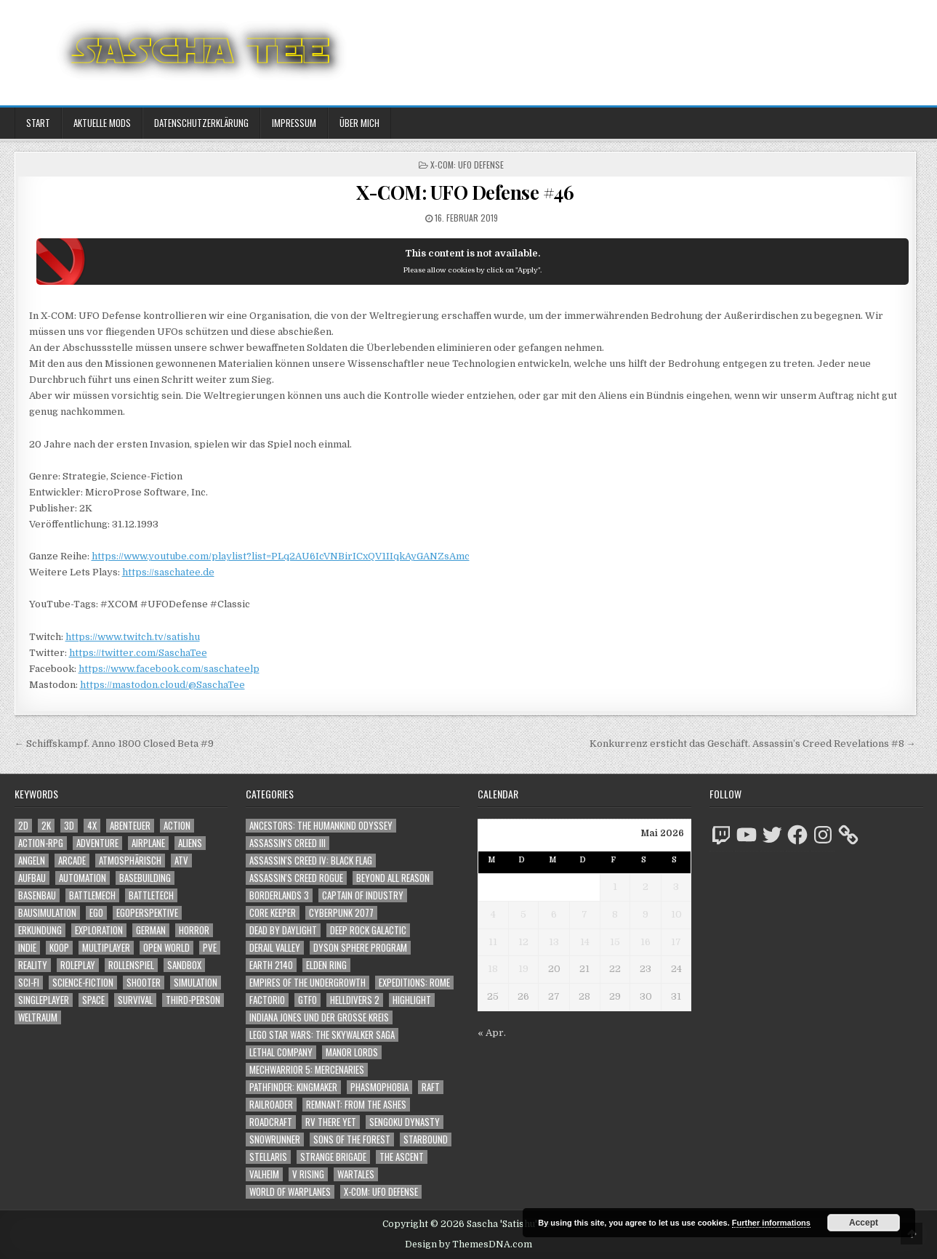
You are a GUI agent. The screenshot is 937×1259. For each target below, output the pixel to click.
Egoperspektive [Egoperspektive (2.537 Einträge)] (147, 913)
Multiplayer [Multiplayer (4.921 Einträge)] (106, 948)
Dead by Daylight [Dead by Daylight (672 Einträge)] (283, 930)
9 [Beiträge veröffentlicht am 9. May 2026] (645, 914)
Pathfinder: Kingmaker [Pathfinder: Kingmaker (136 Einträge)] (293, 1087)
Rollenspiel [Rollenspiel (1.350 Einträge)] (131, 965)
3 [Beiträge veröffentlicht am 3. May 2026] (676, 886)
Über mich (359, 123)
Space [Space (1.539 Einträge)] (93, 1000)
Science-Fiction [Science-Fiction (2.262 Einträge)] (82, 982)
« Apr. (492, 1032)
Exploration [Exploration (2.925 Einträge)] (99, 930)
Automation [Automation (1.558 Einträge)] (82, 878)
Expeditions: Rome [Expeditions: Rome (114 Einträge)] (414, 982)
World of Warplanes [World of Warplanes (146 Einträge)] (290, 1192)
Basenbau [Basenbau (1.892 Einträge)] (37, 895)
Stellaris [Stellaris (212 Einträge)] (268, 1157)
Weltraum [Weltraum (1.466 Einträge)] (37, 1017)
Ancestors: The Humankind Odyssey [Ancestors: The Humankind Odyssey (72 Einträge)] (321, 826)
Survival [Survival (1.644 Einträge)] (135, 1000)
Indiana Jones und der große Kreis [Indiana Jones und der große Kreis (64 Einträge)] (319, 1017)
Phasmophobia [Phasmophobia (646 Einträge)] (379, 1087)
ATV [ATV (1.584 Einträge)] (181, 860)
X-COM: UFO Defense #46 (465, 192)
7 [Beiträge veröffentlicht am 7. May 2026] (584, 914)
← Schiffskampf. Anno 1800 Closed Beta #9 (114, 743)
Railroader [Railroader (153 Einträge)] (271, 1105)
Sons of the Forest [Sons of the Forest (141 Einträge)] (351, 1139)
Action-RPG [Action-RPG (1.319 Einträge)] (40, 843)
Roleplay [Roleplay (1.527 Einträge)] (77, 965)
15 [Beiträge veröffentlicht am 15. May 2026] (615, 941)
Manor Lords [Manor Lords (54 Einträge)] (352, 1052)
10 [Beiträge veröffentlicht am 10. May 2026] (676, 914)
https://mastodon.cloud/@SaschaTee (162, 684)
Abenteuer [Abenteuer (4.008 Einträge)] (130, 826)
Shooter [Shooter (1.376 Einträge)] (143, 982)
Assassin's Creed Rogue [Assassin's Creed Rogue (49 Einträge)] (296, 878)
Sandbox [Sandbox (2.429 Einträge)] (184, 965)
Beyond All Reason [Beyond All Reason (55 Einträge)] (393, 878)
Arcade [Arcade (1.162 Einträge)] (72, 860)
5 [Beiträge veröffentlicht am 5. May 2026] (523, 914)
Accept (863, 1223)
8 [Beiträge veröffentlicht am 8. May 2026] (615, 914)
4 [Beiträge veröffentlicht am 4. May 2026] (493, 914)
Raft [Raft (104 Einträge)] (431, 1087)
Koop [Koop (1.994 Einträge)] (59, 948)
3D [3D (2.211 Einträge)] (69, 826)
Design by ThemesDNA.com (468, 1244)
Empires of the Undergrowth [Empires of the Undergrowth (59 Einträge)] (307, 982)
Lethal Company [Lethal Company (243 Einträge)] (281, 1052)
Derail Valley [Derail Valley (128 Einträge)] (274, 948)
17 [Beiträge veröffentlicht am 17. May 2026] (676, 941)
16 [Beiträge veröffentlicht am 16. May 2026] (645, 941)
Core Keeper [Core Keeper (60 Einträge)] (272, 913)
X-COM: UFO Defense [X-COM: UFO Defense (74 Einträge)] (381, 1192)
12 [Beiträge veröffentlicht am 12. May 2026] (523, 941)
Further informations (771, 1222)
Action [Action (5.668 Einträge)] (177, 826)
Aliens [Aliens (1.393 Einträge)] (190, 843)
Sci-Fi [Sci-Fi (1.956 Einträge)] (28, 982)
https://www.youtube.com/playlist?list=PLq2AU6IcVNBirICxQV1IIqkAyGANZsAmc (281, 556)
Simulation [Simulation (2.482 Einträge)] (195, 982)
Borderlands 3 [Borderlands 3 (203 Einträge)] (279, 895)
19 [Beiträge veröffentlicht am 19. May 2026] (523, 968)
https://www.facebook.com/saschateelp (169, 668)
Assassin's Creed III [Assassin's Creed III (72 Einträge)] (287, 843)
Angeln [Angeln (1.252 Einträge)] (31, 860)
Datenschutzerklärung (201, 123)
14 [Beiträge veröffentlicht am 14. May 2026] (585, 941)
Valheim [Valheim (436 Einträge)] (264, 1174)
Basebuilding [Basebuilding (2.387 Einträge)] (145, 878)
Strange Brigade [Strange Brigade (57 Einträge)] (333, 1157)
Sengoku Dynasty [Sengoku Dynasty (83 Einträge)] (404, 1122)
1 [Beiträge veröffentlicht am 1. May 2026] (615, 886)
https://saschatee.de (168, 572)
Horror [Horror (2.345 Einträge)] (194, 930)
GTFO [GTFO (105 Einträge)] (307, 1000)
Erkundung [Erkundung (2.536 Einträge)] (40, 930)
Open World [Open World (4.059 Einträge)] (166, 948)
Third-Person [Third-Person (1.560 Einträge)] (193, 1000)
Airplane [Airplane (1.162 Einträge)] (148, 843)
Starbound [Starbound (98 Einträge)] (425, 1139)
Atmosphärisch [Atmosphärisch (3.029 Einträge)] (130, 860)
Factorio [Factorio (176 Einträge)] (267, 1000)
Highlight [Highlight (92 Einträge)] (412, 1000)
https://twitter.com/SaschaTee (138, 652)
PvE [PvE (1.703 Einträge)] (210, 948)
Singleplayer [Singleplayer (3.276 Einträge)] (43, 1000)
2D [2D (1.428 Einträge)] (23, 826)
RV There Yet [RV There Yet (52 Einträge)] (330, 1122)
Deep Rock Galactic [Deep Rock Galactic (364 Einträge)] (368, 930)
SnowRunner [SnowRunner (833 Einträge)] (274, 1139)
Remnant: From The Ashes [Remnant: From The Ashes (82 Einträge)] (356, 1105)
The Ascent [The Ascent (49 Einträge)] (401, 1157)
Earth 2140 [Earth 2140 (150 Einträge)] (271, 965)
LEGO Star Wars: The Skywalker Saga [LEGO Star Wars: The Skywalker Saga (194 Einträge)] (322, 1035)
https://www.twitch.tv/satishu (132, 636)
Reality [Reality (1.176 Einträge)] (32, 965)
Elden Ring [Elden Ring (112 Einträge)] (326, 965)
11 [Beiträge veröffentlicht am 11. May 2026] (492, 941)
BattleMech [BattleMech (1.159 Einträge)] (92, 895)
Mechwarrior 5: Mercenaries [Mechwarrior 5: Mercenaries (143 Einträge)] (306, 1070)
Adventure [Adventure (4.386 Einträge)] (97, 843)
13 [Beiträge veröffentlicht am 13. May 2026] (554, 941)
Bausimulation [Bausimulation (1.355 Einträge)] (47, 913)
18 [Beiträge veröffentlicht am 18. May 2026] (493, 968)
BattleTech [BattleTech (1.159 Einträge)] (151, 895)
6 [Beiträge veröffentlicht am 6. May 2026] (554, 914)
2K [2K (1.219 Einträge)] (46, 826)
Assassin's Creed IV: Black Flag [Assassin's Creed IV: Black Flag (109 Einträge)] (310, 860)
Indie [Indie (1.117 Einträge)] (27, 948)
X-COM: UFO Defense (467, 164)
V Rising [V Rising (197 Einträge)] (308, 1174)
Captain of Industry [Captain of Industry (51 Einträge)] (362, 895)
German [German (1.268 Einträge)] (151, 930)
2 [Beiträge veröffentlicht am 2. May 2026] (645, 886)
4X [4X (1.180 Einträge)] (92, 826)
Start (38, 123)
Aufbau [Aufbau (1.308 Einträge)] (32, 878)
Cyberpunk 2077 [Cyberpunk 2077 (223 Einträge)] (341, 913)
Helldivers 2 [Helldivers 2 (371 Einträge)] (354, 1000)
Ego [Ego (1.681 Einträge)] (96, 913)
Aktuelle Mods (102, 123)
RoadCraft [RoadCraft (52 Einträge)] (270, 1122)
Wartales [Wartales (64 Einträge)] (355, 1174)
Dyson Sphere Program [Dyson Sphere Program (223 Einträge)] (360, 948)
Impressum (294, 123)
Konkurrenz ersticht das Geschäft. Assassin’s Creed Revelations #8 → (753, 743)
